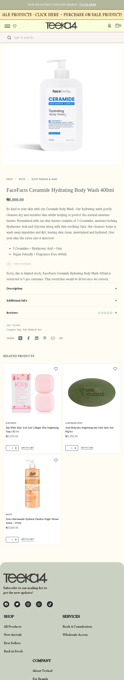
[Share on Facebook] (28, 338)
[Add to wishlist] (56, 369)
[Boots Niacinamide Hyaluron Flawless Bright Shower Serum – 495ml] (32, 483)
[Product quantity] (12, 448)
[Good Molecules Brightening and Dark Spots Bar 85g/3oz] (91, 392)
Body (22, 179)
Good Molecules (73, 423)
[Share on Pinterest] (45, 338)
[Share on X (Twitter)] (20, 338)
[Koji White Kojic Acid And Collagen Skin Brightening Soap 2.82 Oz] (32, 392)
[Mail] (53, 338)
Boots (9, 514)
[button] (27, 448)
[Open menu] (7, 26)
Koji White (11, 423)
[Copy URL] (61, 338)
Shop (9, 179)
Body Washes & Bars (44, 179)
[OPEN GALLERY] (62, 105)
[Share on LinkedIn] (37, 338)
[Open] (15, 26)
